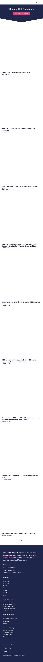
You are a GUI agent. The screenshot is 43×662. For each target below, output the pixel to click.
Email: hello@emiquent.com (10, 570)
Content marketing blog (8, 632)
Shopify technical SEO (8, 606)
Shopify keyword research (9, 604)
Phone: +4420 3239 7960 (9, 567)
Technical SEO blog (8, 630)
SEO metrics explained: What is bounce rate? (18, 533)
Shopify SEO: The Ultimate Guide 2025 (16, 72)
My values (5, 588)
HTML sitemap (7, 651)
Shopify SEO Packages (8, 611)
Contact (5, 592)
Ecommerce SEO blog (8, 628)
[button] (36, 2)
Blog (4, 625)
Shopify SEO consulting (9, 608)
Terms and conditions (8, 644)
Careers (5, 590)
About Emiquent (7, 581)
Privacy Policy (7, 648)
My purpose (6, 583)
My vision (5, 585)
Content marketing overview (10, 618)
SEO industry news (7, 634)
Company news (7, 636)
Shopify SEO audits (8, 602)
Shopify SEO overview (8, 599)
